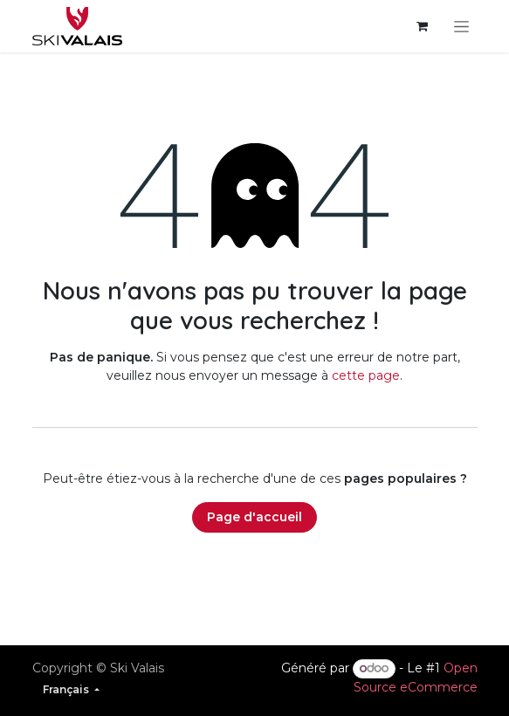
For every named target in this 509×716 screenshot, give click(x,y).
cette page (366, 375)
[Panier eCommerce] (422, 26)
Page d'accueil (254, 517)
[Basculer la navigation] (461, 26)
